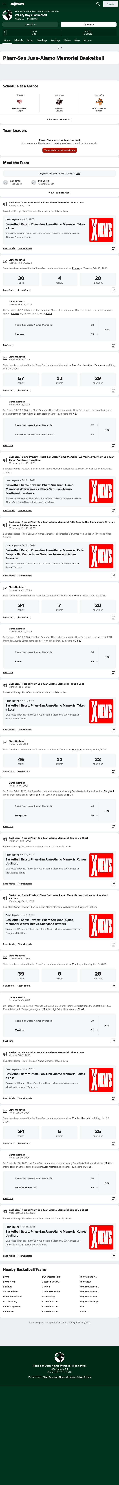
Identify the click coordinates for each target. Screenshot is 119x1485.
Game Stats (8, 289)
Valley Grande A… (88, 1276)
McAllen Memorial (81, 1118)
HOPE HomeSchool (12, 1296)
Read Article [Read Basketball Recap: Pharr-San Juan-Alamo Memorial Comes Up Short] (9, 883)
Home (7, 40)
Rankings (55, 40)
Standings (42, 40)
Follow (89, 24)
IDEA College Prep (12, 1306)
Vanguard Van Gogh (89, 1301)
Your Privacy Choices (59, 1435)
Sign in (110, 4)
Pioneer (76, 268)
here (78, 173)
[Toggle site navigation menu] (4, 4)
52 (92, 661)
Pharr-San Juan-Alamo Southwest (89, 365)
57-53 (74, 413)
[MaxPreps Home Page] (58, 47)
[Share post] (113, 248)
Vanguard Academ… (89, 1286)
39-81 (81, 1009)
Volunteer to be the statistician (59, 150)
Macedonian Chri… (51, 1281)
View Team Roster (59, 192)
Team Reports (12, 219)
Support (59, 1439)
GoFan (49, 1452)
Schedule (18, 40)
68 (92, 1187)
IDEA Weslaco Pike (51, 1276)
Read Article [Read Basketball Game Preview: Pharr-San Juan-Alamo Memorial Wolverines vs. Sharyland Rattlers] (9, 944)
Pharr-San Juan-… (51, 1301)
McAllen (76, 964)
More (87, 40)
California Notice (69, 1431)
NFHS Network (64, 1452)
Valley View (85, 1281)
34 (92, 652)
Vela (82, 1306)
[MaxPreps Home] (17, 4)
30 (92, 325)
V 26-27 (30, 24)
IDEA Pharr (8, 1311)
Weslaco (84, 1311)
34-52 (78, 640)
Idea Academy (10, 1301)
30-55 (49, 313)
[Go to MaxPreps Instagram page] (59, 1411)
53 (92, 434)
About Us (51, 1420)
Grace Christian (10, 1291)
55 (92, 334)
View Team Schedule (59, 119)
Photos (67, 40)
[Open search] (98, 4)
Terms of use (47, 1431)
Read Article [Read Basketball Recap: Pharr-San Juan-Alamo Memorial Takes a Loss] (9, 248)
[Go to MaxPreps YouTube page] (48, 1411)
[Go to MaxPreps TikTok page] (37, 1411)
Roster (30, 40)
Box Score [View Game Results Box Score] (8, 345)
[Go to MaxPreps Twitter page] (70, 1411)
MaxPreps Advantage (60, 1457)
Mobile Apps (66, 1420)
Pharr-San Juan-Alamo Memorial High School (59, 1359)
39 (92, 1020)
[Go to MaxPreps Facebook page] (81, 1411)
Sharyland (77, 749)
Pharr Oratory (48, 1296)
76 (92, 815)
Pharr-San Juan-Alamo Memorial (29, 325)
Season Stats (24, 289)
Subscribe (50, 1426)
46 (92, 806)
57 (92, 425)
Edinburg (7, 1286)
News (77, 40)
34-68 (88, 1166)
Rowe (75, 595)
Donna (6, 1276)
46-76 (69, 794)
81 (92, 1030)
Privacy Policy (67, 1426)
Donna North (9, 1281)
